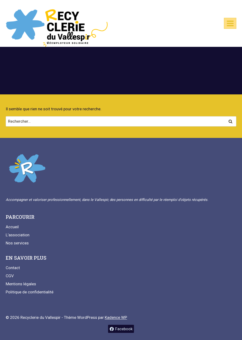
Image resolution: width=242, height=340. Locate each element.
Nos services (17, 243)
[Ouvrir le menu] (230, 23)
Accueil (12, 226)
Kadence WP (116, 317)
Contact (13, 267)
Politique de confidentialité (29, 292)
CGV (10, 275)
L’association (17, 235)
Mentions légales (21, 284)
